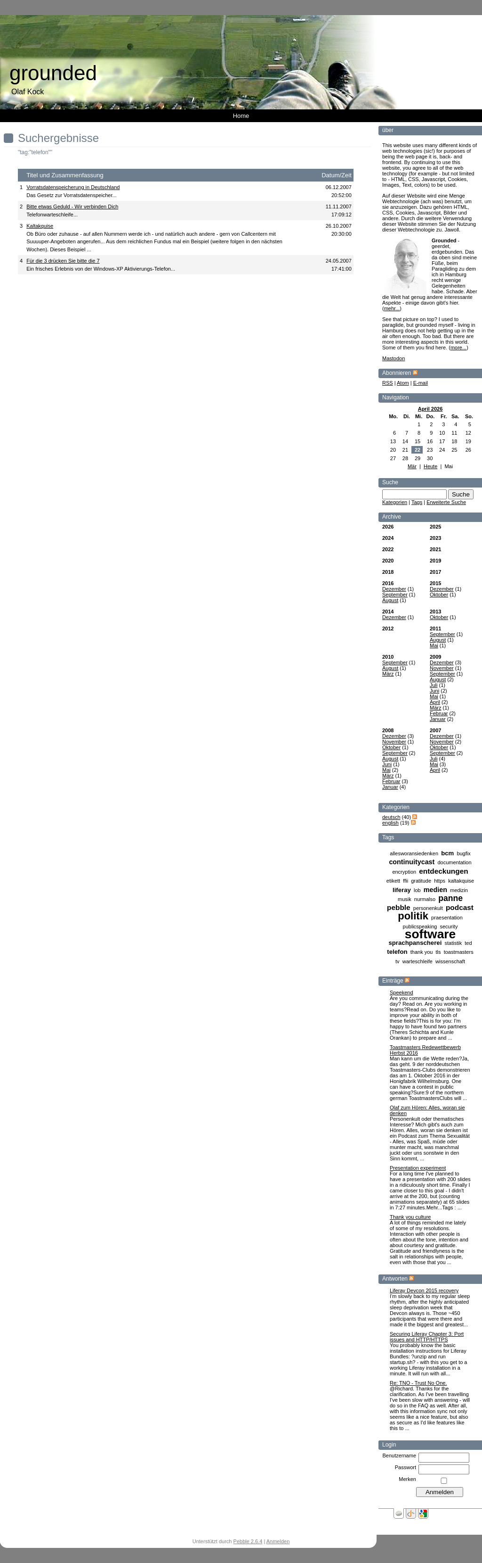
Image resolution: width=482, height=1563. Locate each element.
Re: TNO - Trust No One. (418, 1383)
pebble (398, 907)
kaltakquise (461, 881)
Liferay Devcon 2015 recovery (424, 1290)
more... (458, 347)
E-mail (420, 383)
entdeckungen (443, 871)
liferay (402, 889)
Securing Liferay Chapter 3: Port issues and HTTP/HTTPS (427, 1336)
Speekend (401, 992)
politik (413, 916)
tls (438, 952)
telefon (397, 951)
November (442, 668)
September (395, 594)
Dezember (394, 589)
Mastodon (393, 358)
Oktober (439, 594)
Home (241, 115)
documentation (454, 862)
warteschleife (417, 961)
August (390, 600)
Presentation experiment (418, 1168)
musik (404, 899)
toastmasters (459, 952)
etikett (393, 881)
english (390, 823)
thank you (421, 952)
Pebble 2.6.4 (248, 1541)
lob (417, 890)
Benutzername (399, 1455)
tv (397, 961)
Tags (416, 502)
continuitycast (411, 862)
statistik (453, 943)
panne (450, 898)
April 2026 (430, 409)
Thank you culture (410, 1217)
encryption (404, 872)
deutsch (391, 817)
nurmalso (424, 899)
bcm (447, 853)
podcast (460, 907)
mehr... (392, 308)
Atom (403, 383)
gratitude (421, 881)
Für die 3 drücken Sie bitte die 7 (62, 261)
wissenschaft (450, 961)
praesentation (447, 917)
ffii (405, 881)
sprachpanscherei (415, 942)
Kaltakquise (39, 226)
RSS (387, 383)
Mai (434, 645)
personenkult (428, 908)
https (439, 881)
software (430, 934)
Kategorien (394, 502)
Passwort (405, 1467)
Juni (434, 691)
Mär (412, 466)
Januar (438, 719)
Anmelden (278, 1541)
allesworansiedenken (414, 853)
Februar (439, 713)
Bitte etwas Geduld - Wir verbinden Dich (72, 206)
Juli (434, 685)
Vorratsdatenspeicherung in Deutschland (73, 187)
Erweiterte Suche (446, 502)
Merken (407, 1479)
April (435, 702)
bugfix (463, 853)
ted (468, 943)
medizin (459, 890)
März (388, 674)
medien (435, 889)
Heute (430, 466)
